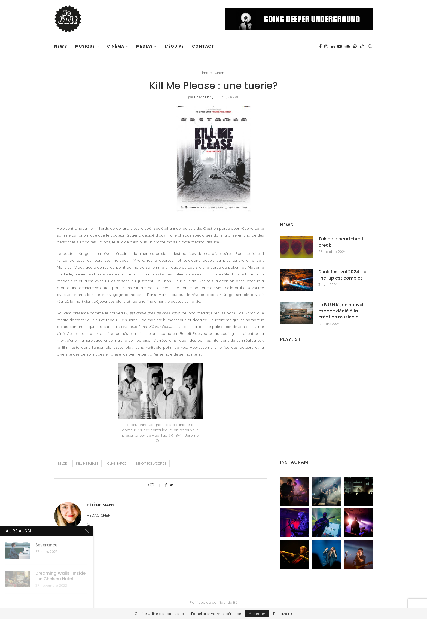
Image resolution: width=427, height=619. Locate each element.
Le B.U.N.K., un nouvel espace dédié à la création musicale (340, 311)
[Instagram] (326, 46)
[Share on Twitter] (171, 485)
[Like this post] (155, 485)
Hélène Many (203, 97)
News (60, 46)
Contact (203, 46)
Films (203, 73)
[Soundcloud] (347, 46)
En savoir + (282, 613)
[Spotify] (355, 46)
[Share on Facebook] (166, 485)
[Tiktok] (361, 46)
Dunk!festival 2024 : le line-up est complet (342, 275)
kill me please (87, 463)
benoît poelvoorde (151, 463)
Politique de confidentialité (213, 602)
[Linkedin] (333, 46)
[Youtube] (339, 46)
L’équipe (174, 46)
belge (62, 463)
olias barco (116, 463)
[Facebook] (320, 46)
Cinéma (115, 46)
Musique (85, 46)
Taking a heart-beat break (341, 242)
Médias (144, 46)
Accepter (257, 613)
